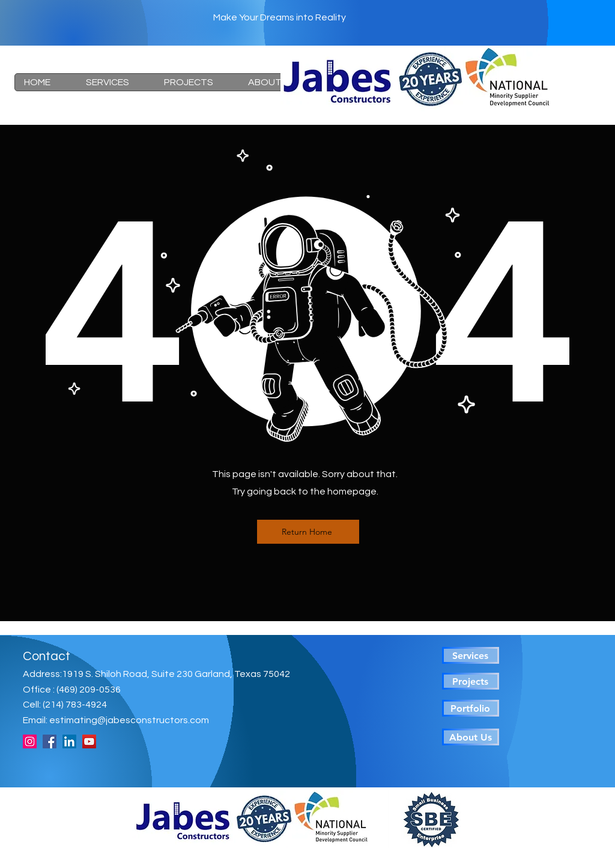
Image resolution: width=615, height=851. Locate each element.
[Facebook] (49, 741)
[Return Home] (308, 532)
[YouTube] (89, 741)
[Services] (470, 655)
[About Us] (470, 737)
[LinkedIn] (69, 741)
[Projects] (470, 681)
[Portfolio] (470, 708)
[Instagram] (30, 741)
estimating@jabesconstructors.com (129, 720)
